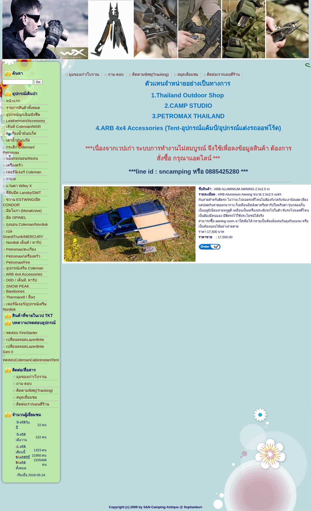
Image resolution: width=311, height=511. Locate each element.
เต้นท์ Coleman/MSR (22, 126)
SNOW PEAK (16, 286)
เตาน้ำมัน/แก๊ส (16, 140)
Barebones (14, 291)
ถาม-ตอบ (22, 383)
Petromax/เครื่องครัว (21, 256)
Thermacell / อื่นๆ (19, 297)
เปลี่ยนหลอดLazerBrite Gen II (23, 349)
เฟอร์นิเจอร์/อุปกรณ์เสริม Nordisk (25, 306)
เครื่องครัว (13, 165)
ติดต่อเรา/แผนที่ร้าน (31, 404)
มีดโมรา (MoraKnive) (22, 210)
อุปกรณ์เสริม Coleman (23, 268)
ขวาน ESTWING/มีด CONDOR (21, 202)
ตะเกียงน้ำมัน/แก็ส (19, 133)
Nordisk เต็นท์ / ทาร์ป (22, 242)
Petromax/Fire (16, 262)
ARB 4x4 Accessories (22, 274)
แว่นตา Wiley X (17, 186)
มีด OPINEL (14, 217)
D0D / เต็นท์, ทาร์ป (20, 280)
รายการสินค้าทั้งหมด (21, 108)
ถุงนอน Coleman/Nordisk (25, 224)
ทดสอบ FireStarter (20, 332)
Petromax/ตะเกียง (19, 249)
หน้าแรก (11, 101)
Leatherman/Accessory (24, 120)
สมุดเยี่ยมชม (25, 397)
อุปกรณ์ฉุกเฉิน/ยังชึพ (21, 114)
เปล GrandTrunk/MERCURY (23, 234)
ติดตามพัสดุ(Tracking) (33, 390)
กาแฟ (9, 179)
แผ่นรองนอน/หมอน (20, 158)
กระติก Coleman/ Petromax (19, 150)
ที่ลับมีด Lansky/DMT (22, 192)
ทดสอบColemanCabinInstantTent (25, 358)
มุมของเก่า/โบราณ (30, 376)
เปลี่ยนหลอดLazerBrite (23, 339)
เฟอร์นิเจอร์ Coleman (22, 172)
